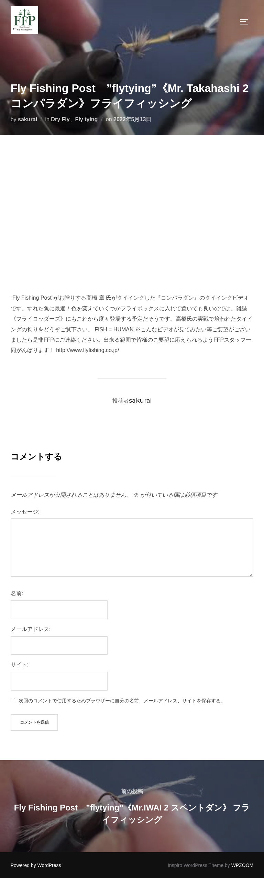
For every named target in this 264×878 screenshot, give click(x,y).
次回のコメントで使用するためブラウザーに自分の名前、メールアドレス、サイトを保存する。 (122, 700)
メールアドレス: (31, 629)
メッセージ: (25, 512)
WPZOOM (242, 865)
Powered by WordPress (36, 865)
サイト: (20, 665)
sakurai (27, 119)
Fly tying (86, 119)
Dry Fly (60, 119)
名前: (17, 593)
